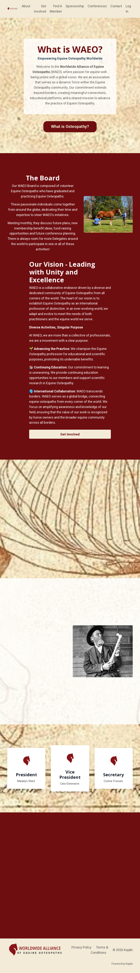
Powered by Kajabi (122, 963)
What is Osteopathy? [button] (70, 126)
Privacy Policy (81, 947)
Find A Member (56, 8)
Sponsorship (75, 6)
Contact (116, 6)
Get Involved (40, 8)
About (26, 6)
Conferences (97, 6)
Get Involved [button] (70, 434)
